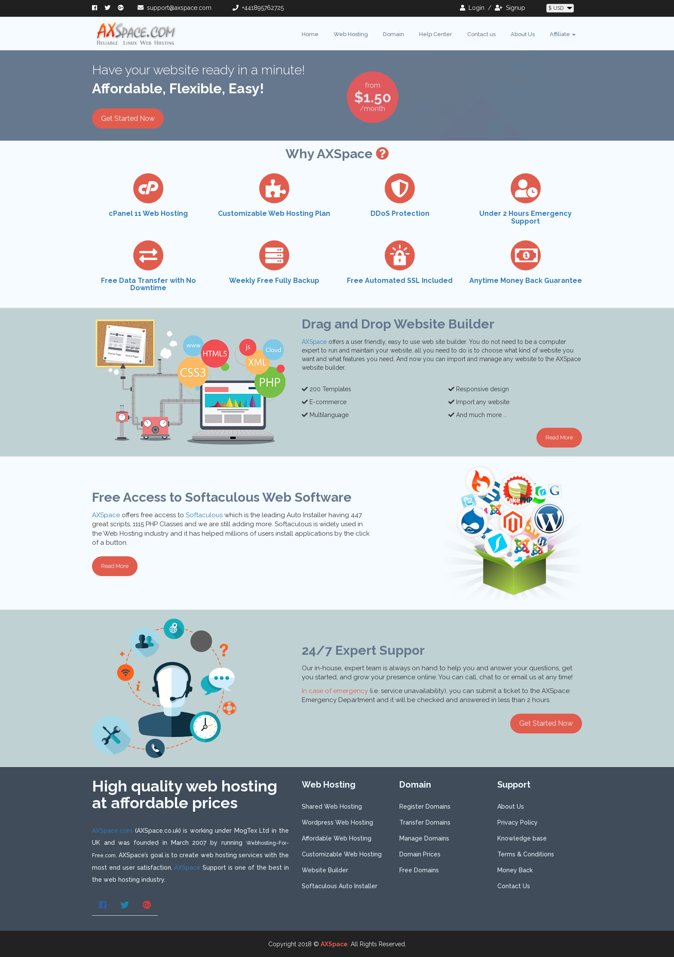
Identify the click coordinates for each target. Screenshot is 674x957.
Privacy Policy (517, 822)
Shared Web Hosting (332, 806)
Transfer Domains (424, 822)
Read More (559, 437)
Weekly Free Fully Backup (274, 280)
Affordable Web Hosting (336, 838)
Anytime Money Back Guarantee (525, 280)
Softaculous (204, 515)
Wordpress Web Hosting (337, 822)
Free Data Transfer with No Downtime (148, 284)
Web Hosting (351, 34)
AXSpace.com (112, 830)
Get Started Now (128, 118)
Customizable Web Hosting (342, 854)
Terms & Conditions (525, 854)
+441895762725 (258, 7)
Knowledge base (522, 838)
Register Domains (424, 806)
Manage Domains (424, 838)
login (472, 7)
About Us (523, 34)
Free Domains (419, 870)
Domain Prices (420, 854)
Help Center (435, 34)
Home (310, 34)
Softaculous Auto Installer (339, 886)
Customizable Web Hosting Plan (274, 213)
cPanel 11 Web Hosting (148, 213)
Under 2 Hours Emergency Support (525, 217)
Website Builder (325, 870)
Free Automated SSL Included (400, 280)
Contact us (481, 34)
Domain (393, 34)
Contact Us (513, 886)
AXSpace (314, 341)
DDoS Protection (400, 213)
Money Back (515, 870)
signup (510, 7)
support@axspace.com (174, 7)
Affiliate (563, 34)
